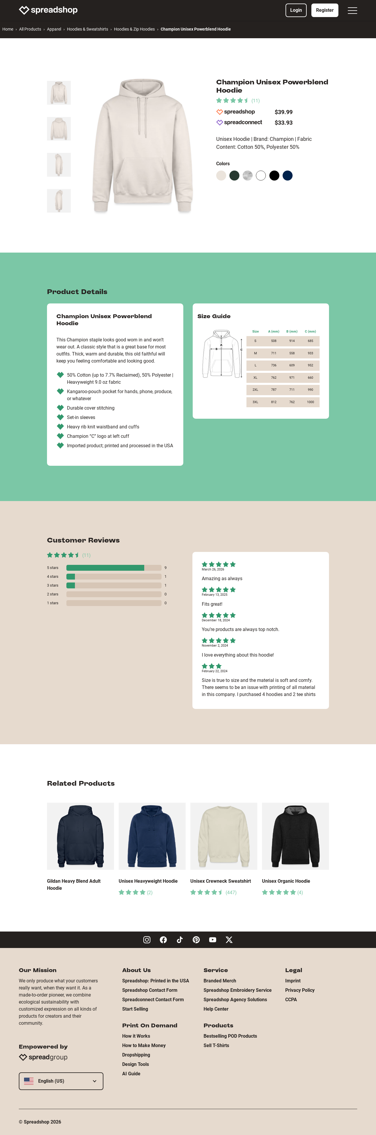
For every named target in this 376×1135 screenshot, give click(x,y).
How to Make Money (144, 1045)
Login (296, 10)
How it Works (136, 1036)
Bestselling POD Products (230, 1036)
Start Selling (135, 1009)
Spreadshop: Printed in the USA (155, 981)
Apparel (54, 29)
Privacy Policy (300, 990)
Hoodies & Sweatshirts (87, 29)
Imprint (293, 981)
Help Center (216, 1009)
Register (325, 10)
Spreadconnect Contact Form (153, 999)
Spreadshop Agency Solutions (235, 999)
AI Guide (131, 1073)
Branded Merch (220, 981)
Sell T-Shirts (216, 1045)
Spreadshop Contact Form (149, 990)
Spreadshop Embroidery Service (238, 990)
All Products (30, 29)
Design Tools (135, 1064)
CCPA (291, 999)
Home (7, 29)
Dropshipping (136, 1055)
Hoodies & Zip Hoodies (134, 29)
